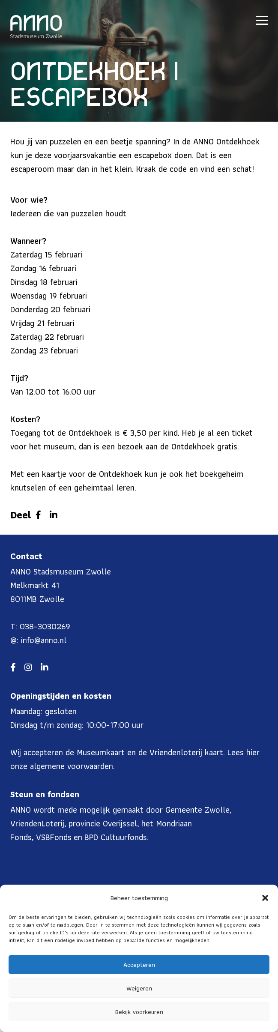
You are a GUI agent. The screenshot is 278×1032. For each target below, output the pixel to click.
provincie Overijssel (103, 823)
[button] (265, 898)
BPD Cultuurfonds (115, 837)
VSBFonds (54, 837)
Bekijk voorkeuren (139, 1012)
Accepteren (139, 965)
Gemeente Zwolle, (198, 810)
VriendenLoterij (37, 823)
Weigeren (139, 988)
